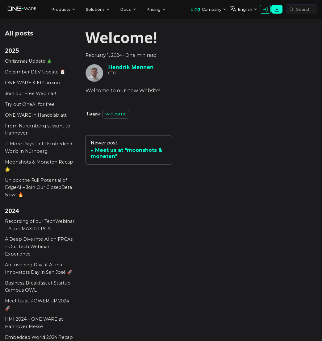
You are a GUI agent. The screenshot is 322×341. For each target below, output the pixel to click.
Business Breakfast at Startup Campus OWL (38, 286)
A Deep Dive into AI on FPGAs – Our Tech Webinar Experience (39, 246)
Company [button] (211, 9)
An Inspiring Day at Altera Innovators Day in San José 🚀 (39, 268)
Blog (195, 9)
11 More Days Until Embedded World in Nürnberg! (38, 147)
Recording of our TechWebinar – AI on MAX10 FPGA (39, 224)
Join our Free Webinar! (30, 93)
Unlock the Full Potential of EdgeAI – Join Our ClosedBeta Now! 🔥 (38, 187)
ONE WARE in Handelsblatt (36, 115)
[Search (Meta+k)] (301, 9)
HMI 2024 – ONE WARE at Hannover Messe (34, 322)
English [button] (241, 9)
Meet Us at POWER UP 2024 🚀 (37, 304)
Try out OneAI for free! (30, 104)
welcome (116, 114)
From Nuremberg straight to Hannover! (37, 129)
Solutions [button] (95, 9)
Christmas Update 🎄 (28, 61)
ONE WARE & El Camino (32, 82)
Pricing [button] (153, 9)
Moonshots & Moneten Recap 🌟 (39, 165)
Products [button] (60, 9)
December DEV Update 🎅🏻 (35, 72)
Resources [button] (128, 11)
